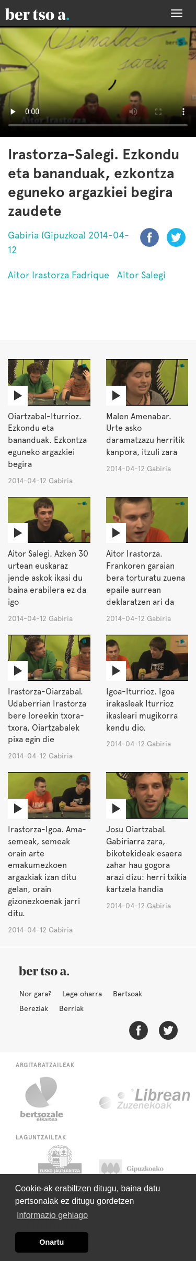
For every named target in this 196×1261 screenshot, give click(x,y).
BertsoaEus (52, 13)
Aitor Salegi (141, 274)
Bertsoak (127, 994)
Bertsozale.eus (48, 1099)
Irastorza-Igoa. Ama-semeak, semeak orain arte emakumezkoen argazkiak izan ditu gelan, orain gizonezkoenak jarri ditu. (47, 871)
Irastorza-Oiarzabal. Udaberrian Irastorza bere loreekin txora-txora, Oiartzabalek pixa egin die (47, 715)
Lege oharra (82, 994)
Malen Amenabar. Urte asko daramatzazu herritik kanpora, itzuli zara (145, 434)
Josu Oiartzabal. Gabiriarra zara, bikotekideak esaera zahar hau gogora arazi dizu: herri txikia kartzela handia (146, 859)
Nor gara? (35, 994)
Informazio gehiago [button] (52, 1215)
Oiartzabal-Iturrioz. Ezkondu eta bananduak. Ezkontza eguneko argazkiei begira (47, 440)
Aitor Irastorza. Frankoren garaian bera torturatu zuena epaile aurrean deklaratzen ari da (145, 577)
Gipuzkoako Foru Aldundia (141, 1171)
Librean (145, 1099)
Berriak (71, 1008)
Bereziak (33, 1008)
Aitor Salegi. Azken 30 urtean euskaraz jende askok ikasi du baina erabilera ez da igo (48, 577)
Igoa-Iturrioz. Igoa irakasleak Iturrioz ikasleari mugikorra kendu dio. (142, 710)
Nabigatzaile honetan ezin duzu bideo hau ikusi (98, 81)
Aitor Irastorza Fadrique (58, 274)
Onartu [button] (51, 1242)
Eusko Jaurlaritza (59, 1171)
